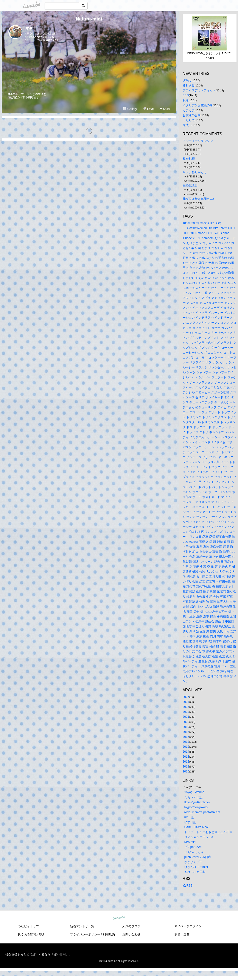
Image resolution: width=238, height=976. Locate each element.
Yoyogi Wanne (194, 792)
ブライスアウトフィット (199, 90)
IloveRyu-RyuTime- (197, 802)
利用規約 (109, 934)
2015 (186, 746)
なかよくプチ (193, 862)
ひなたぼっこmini (196, 867)
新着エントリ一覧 (82, 926)
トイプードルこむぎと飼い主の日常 (208, 832)
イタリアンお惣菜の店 (198, 105)
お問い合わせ (131, 934)
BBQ (186, 95)
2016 (186, 741)
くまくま (189, 110)
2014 (186, 751)
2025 (186, 697)
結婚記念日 (190, 185)
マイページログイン (188, 926)
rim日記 (189, 817)
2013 (186, 756)
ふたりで (189, 120)
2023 (186, 706)
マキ (28, 28)
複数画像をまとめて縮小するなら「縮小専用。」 (38, 954)
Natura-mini (89, 19)
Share (164, 108)
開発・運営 (182, 934)
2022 (186, 711)
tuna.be (119, 917)
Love (148, 109)
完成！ (187, 125)
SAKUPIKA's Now (196, 827)
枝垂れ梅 (189, 158)
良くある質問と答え (31, 934)
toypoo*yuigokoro (196, 807)
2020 (186, 722)
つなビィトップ (28, 926)
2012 (186, 761)
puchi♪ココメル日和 (197, 857)
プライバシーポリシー (85, 934)
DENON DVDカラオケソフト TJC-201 (209, 53)
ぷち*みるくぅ (194, 852)
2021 (186, 716)
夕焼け (187, 80)
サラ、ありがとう (195, 172)
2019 (186, 726)
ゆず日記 (190, 822)
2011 (186, 766)
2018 (186, 731)
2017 (186, 736)
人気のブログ (131, 926)
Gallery (130, 109)
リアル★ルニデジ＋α (198, 837)
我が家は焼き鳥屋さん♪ (198, 199)
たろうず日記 (193, 797)
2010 (186, 771)
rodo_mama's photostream (202, 812)
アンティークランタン (198, 141)
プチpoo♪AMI (193, 847)
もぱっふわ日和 (194, 872)
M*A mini (190, 842)
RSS (188, 885)
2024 (186, 701)
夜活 (186, 100)
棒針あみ (189, 85)
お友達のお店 (192, 115)
